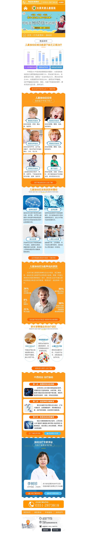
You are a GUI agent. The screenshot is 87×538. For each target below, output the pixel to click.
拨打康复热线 (53, 493)
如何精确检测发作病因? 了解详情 (44, 258)
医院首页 (27, 512)
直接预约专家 (52, 433)
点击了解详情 (34, 493)
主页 (29, 35)
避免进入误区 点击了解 (43, 368)
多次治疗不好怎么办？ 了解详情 (43, 89)
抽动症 (49, 35)
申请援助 (48, 512)
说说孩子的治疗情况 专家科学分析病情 (43, 320)
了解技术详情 (34, 433)
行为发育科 (38, 35)
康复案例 (37, 512)
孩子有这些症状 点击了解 (43, 182)
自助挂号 (59, 512)
